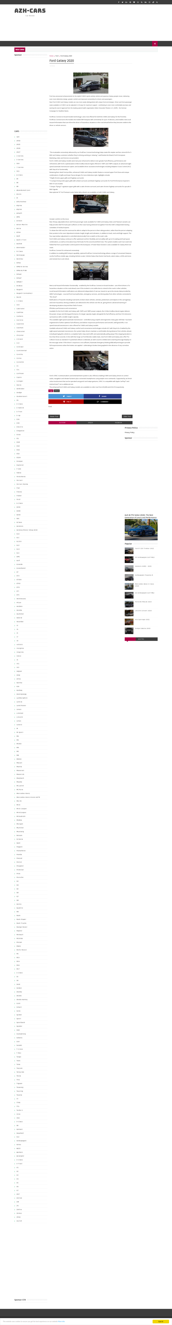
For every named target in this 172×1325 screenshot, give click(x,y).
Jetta (22, 680)
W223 (22, 1150)
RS (21, 955)
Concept (23, 348)
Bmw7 (22, 279)
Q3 (21, 883)
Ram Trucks (25, 925)
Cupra (22, 379)
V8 (21, 1127)
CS (21, 367)
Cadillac (23, 314)
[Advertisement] (114, 23)
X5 (21, 1184)
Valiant (23, 1131)
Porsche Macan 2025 (140, 230)
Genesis (23, 528)
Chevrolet (24, 333)
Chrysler (23, 337)
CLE (21, 344)
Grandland (24, 570)
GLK (21, 550)
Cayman (23, 329)
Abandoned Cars (26, 192)
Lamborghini (25, 699)
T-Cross (23, 1051)
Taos (22, 1062)
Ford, (56, 67)
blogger (63, 442)
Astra (22, 230)
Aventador (24, 249)
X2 (21, 1173)
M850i (22, 760)
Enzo (22, 436)
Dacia (22, 386)
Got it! (160, 1321)
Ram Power (24, 921)
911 (21, 173)
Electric (23, 428)
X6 (21, 1188)
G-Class (23, 505)
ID (21, 642)
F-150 (22, 470)
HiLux (22, 604)
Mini (21, 806)
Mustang (23, 833)
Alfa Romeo (24, 203)
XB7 (21, 1196)
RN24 (22, 947)
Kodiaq (22, 692)
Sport (22, 1020)
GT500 (22, 581)
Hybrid (22, 619)
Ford (21, 501)
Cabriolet (24, 310)
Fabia (22, 474)
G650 (22, 516)
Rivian (22, 944)
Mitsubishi (24, 818)
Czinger (23, 383)
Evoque (23, 463)
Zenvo (22, 1215)
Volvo (22, 1146)
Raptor (22, 932)
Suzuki (22, 1047)
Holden (23, 608)
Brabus (23, 287)
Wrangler (23, 1157)
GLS (21, 554)
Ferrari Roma (25, 486)
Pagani (23, 848)
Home (54, 57)
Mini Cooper (25, 810)
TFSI (21, 1081)
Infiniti (23, 646)
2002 (22, 142)
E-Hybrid (23, 409)
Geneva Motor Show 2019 (30, 531)
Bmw (22, 264)
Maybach (23, 780)
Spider (22, 1016)
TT (21, 1100)
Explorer (23, 467)
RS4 (21, 963)
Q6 (21, 894)
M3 (21, 741)
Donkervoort (25, 398)
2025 (21, 146)
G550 (22, 508)
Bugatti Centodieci (28, 295)
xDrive (22, 1199)
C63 (21, 306)
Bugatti (23, 291)
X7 (21, 1192)
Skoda (22, 997)
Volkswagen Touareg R (141, 204)
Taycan (23, 1070)
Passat (22, 860)
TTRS (22, 1104)
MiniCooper (25, 814)
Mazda (22, 783)
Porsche (23, 879)
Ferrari (23, 482)
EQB (21, 444)
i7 (20, 638)
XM (21, 1203)
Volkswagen (25, 1142)
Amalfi (22, 215)
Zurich (22, 1222)
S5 (21, 978)
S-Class (23, 974)
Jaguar (22, 673)
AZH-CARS (33, 11)
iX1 (21, 665)
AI (20, 199)
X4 (21, 1180)
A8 (21, 188)
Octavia (23, 841)
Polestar (23, 871)
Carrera (23, 321)
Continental (25, 352)
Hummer (23, 615)
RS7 (21, 970)
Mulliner (23, 829)
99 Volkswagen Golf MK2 (141, 186)
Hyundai (23, 623)
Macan (22, 764)
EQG (21, 451)
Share (78, 420)
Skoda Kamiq (25, 1001)
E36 (21, 421)
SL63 (21, 1005)
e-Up (22, 417)
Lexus (22, 711)
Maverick (23, 776)
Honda (22, 612)
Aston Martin (25, 226)
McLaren (23, 787)
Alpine (22, 211)
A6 (21, 184)
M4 (21, 749)
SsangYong (24, 1035)
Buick (22, 298)
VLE (21, 1138)
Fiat (21, 489)
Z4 (21, 1207)
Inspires (23, 654)
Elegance (24, 432)
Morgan (23, 825)
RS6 (21, 967)
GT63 (22, 585)
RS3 (21, 959)
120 (21, 138)
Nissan (22, 837)
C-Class (23, 302)
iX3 (21, 669)
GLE (21, 547)
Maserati (23, 772)
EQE (21, 447)
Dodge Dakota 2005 (140, 257)
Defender (24, 390)
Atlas (22, 234)
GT (21, 573)
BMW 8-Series (25, 268)
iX (20, 661)
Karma (22, 684)
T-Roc (22, 1054)
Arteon (22, 222)
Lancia (22, 703)
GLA (21, 535)
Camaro (23, 318)
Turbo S (23, 1112)
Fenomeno (24, 478)
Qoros (22, 905)
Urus (22, 1115)
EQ (21, 440)
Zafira (22, 1211)
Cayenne (23, 325)
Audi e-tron (25, 241)
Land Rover (24, 707)
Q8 (21, 902)
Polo (21, 875)
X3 (21, 1177)
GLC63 (22, 543)
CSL (21, 371)
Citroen (23, 341)
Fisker (22, 497)
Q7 (21, 898)
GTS (21, 596)
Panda (22, 856)
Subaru (23, 1039)
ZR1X (22, 1218)
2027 (22, 153)
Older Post (114, 436)
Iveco (22, 657)
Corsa (22, 360)
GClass (22, 524)
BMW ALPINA (25, 272)
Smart (22, 1009)
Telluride (23, 1073)
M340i (22, 745)
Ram (22, 917)
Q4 (21, 886)
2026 (22, 150)
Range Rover (25, 928)
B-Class (23, 253)
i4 (20, 631)
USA (21, 1119)
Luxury (22, 726)
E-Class (23, 405)
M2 (21, 738)
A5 (21, 180)
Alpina (22, 207)
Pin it (96, 420)
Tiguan (22, 1085)
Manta (22, 768)
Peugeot (23, 867)
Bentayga (24, 257)
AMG (21, 218)
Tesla (22, 1077)
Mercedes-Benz (26, 795)
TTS (21, 1108)
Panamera (24, 852)
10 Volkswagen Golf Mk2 (141, 221)
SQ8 (21, 1031)
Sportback (24, 1024)
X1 (21, 1169)
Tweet (61, 420)
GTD (21, 589)
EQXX (22, 459)
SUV (21, 1043)
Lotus (22, 722)
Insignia (23, 650)
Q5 (21, 890)
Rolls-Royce (25, 951)
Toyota (22, 1096)
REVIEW (23, 940)
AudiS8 (22, 245)
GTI (21, 592)
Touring (23, 1093)
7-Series (23, 169)
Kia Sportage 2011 (139, 248)
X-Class (23, 1161)
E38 (21, 425)
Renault (23, 936)
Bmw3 (22, 276)
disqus (85, 442)
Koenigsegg (25, 696)
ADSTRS (138, 268)
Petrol (22, 863)
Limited (23, 715)
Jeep (21, 676)
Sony (22, 1012)
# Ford (60, 415)
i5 (20, 635)
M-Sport (23, 734)
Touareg (23, 1089)
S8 (21, 982)
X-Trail (22, 1165)
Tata (21, 1066)
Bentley (23, 260)
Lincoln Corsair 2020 (140, 239)
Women (23, 1154)
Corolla (23, 356)
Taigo (22, 1058)
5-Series (23, 161)
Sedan (22, 990)
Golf (21, 562)
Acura (22, 195)
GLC (21, 539)
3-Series (23, 157)
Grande (23, 566)
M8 (21, 757)
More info (67, 1321)
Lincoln (23, 718)
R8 (21, 913)
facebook (108, 442)
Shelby (22, 993)
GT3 (21, 577)
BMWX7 (23, 283)
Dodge (22, 394)
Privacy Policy (126, 61)
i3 (20, 627)
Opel (21, 844)
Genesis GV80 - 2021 (140, 195)
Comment (113, 420)
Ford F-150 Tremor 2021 (141, 177)
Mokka (22, 822)
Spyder (22, 1028)
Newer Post (57, 436)
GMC (21, 558)
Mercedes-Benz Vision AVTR (31, 799)
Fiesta (22, 493)
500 (21, 165)
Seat (21, 986)
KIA (21, 688)
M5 (21, 753)
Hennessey (24, 600)
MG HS (22, 802)
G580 (22, 512)
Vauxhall (23, 1135)
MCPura (23, 791)
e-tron (22, 413)
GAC (21, 520)
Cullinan (23, 375)
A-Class (23, 176)
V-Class (23, 1123)
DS (21, 402)
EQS (21, 455)
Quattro (23, 909)
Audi (21, 237)
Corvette (23, 363)
